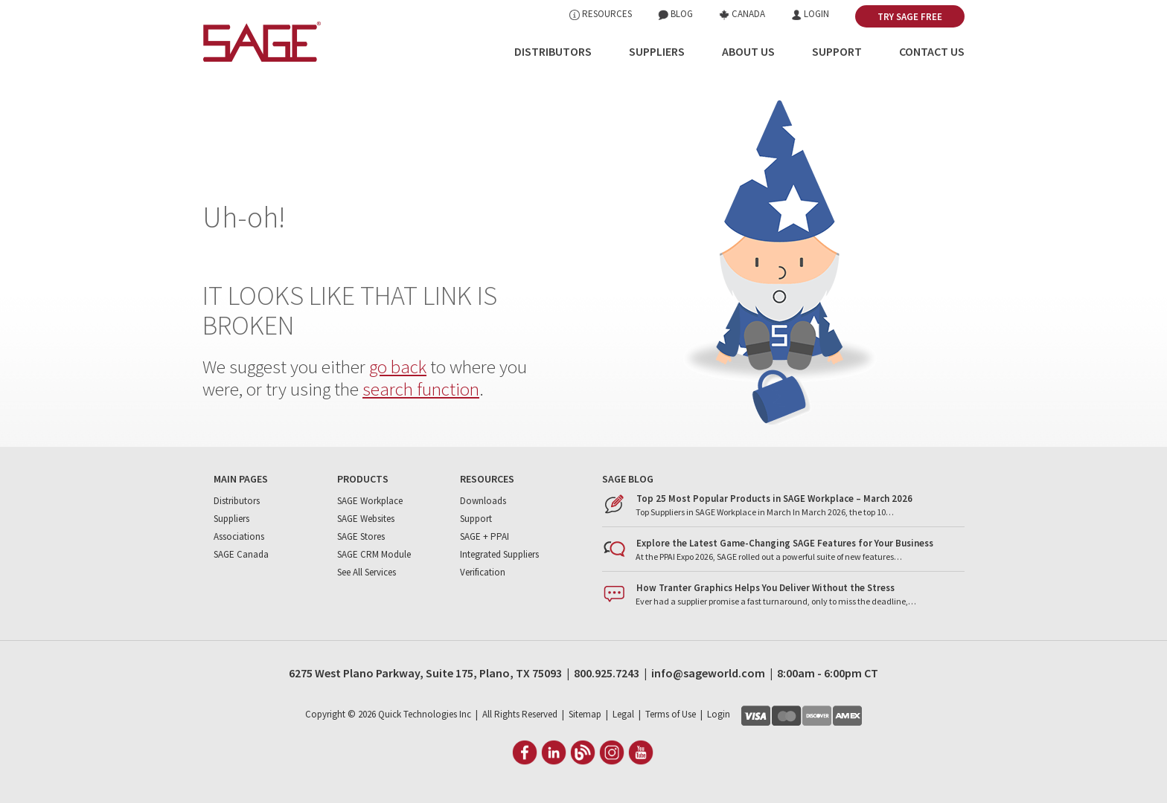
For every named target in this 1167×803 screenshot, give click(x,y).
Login (810, 13)
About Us (748, 51)
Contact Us (932, 51)
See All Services (366, 572)
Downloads (483, 500)
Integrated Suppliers (499, 554)
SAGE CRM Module (374, 554)
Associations (239, 536)
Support (837, 51)
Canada (742, 13)
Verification (482, 572)
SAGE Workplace (370, 500)
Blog (675, 13)
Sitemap (585, 714)
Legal (623, 714)
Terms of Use (670, 714)
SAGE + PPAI (484, 536)
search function (420, 389)
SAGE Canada (241, 554)
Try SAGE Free (909, 16)
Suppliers (657, 51)
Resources (600, 13)
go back (397, 366)
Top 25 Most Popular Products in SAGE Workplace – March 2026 (774, 498)
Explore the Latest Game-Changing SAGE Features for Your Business (784, 543)
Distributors (553, 51)
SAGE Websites (365, 518)
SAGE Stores (361, 536)
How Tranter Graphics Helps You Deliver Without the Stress (765, 587)
